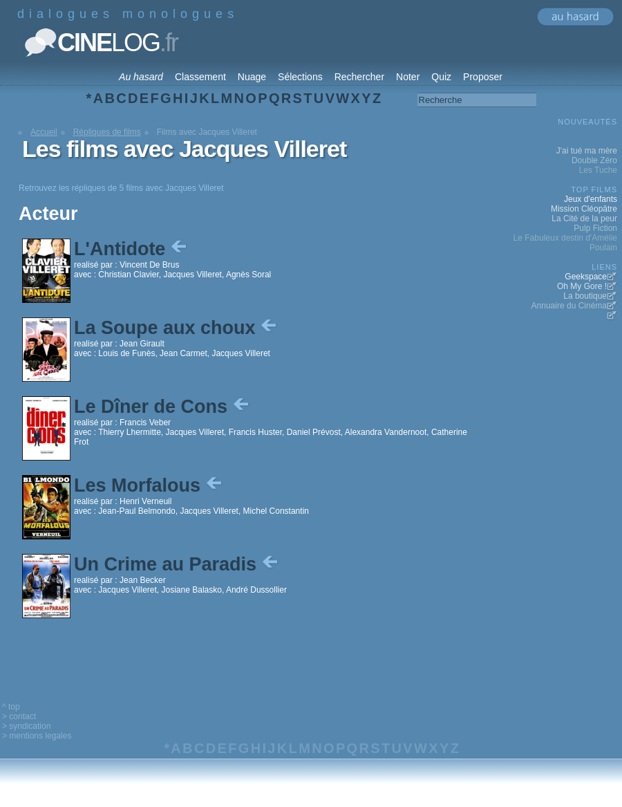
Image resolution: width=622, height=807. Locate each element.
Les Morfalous (149, 485)
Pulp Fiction (595, 228)
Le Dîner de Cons (163, 406)
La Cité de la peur (584, 218)
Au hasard (141, 76)
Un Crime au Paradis (177, 564)
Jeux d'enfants (590, 199)
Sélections (300, 76)
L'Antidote (131, 249)
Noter (408, 76)
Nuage (252, 76)
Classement (200, 76)
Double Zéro (594, 160)
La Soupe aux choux (176, 327)
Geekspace (586, 276)
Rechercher (359, 76)
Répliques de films (107, 132)
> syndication (26, 726)
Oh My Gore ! (582, 286)
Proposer (482, 76)
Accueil (43, 132)
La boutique (585, 296)
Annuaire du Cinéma (569, 305)
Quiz (441, 76)
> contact (19, 716)
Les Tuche (598, 170)
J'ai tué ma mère (586, 151)
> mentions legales (36, 736)
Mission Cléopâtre (584, 209)
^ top (11, 707)
